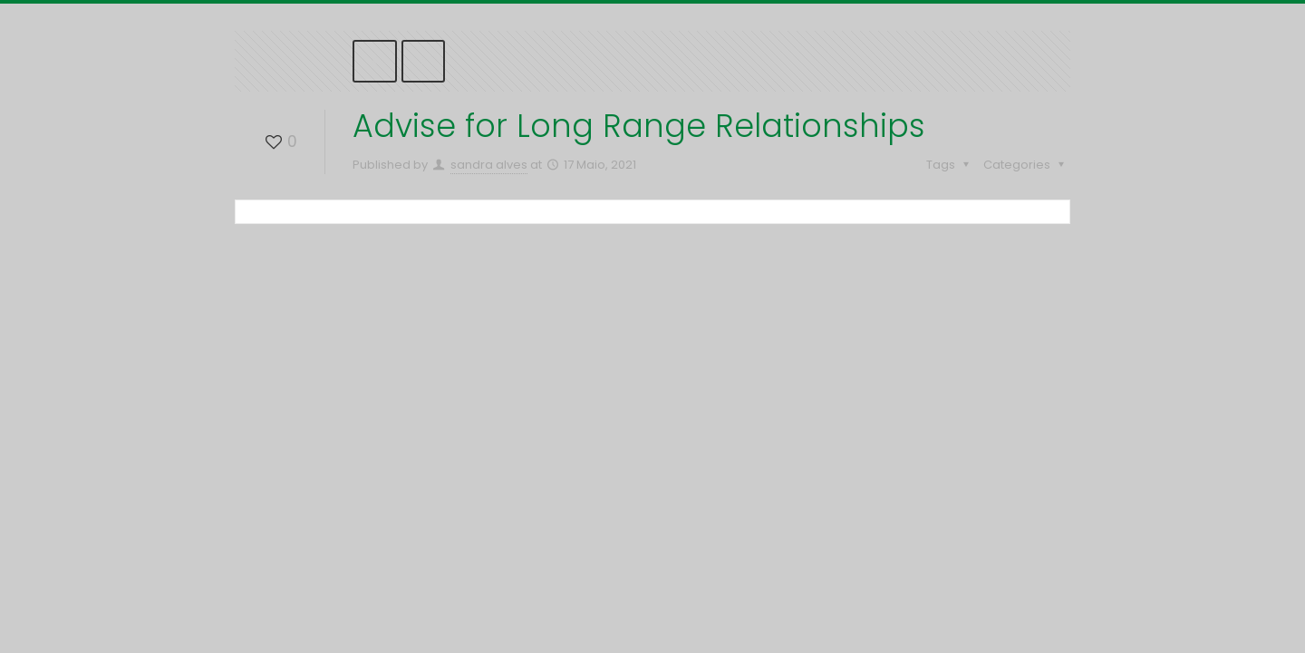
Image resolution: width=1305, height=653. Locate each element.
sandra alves (488, 164)
